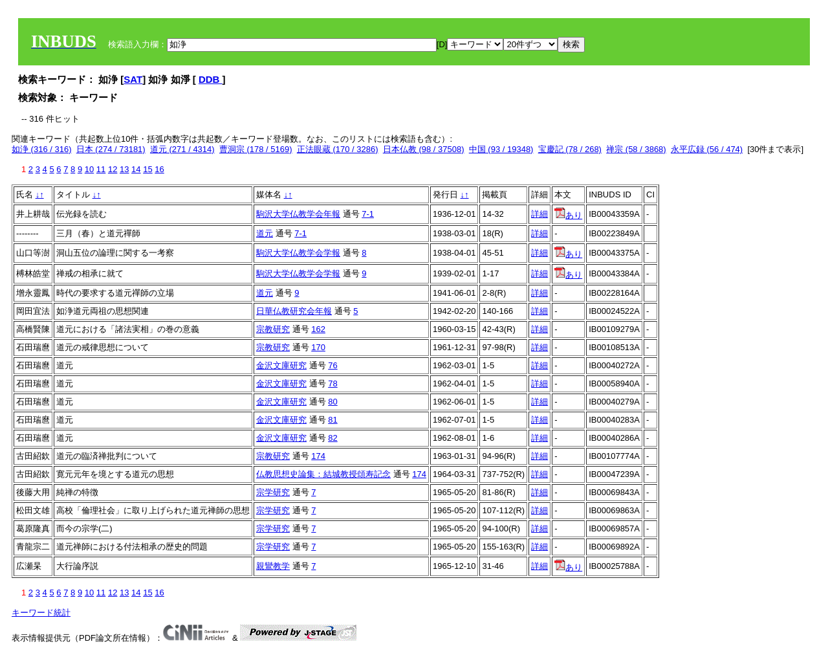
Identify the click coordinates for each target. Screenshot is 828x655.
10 (89, 169)
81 (332, 420)
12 (112, 169)
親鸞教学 (273, 566)
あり (568, 215)
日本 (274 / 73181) (111, 149)
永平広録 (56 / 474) (707, 149)
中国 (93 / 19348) (501, 149)
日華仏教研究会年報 (294, 311)
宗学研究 (273, 492)
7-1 (368, 214)
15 (147, 169)
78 (332, 383)
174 (318, 456)
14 (135, 169)
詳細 (539, 214)
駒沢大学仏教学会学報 (298, 253)
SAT (133, 79)
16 (159, 169)
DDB (211, 79)
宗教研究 (273, 329)
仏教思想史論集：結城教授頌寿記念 (323, 474)
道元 (264, 233)
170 (318, 347)
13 (124, 169)
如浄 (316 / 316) (42, 149)
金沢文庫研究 (281, 365)
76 (332, 365)
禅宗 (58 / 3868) (636, 149)
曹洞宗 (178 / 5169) (255, 149)
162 (318, 329)
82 (332, 438)
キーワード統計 (41, 612)
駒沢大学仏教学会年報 (298, 214)
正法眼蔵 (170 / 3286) (337, 149)
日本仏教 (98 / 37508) (423, 149)
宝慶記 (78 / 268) (570, 149)
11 (100, 169)
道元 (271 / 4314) (182, 149)
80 (332, 401)
